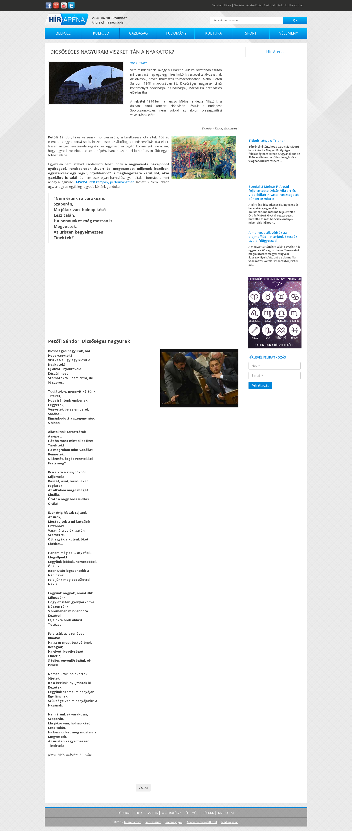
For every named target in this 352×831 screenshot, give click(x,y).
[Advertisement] (274, 99)
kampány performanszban (105, 182)
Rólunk (282, 5)
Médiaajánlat (229, 822)
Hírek (227, 5)
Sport (251, 33)
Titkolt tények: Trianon (267, 140)
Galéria (239, 5)
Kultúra (213, 33)
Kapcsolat (296, 5)
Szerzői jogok (173, 822)
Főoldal (217, 5)
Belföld (63, 33)
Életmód (269, 5)
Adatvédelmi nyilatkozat (202, 822)
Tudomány (176, 33)
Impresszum (153, 822)
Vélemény (288, 33)
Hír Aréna (275, 51)
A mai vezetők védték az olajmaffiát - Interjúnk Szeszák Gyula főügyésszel (273, 236)
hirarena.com (132, 822)
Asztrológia (254, 5)
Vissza (143, 787)
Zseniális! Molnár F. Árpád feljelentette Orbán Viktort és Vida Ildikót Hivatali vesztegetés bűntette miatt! (274, 192)
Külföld (101, 33)
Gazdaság (138, 33)
